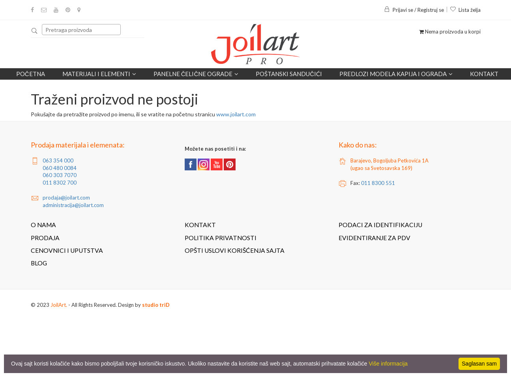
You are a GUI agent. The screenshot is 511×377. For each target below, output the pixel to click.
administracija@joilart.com (73, 205)
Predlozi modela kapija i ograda (396, 73)
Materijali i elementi (99, 73)
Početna (30, 73)
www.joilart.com (236, 114)
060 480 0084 (60, 168)
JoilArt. (59, 305)
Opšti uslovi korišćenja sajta (235, 250)
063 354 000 (58, 160)
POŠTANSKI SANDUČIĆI (289, 73)
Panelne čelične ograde (196, 73)
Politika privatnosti (220, 237)
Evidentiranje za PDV (374, 237)
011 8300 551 (378, 183)
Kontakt (484, 73)
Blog (39, 263)
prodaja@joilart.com (66, 197)
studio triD (156, 305)
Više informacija (388, 363)
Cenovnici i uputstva (67, 250)
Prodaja (45, 237)
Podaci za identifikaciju (380, 224)
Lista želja (465, 10)
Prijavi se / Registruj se (414, 10)
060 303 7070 (60, 175)
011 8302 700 (60, 182)
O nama (43, 224)
